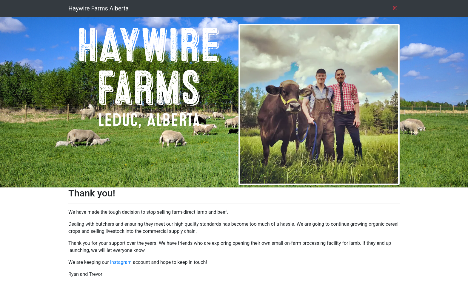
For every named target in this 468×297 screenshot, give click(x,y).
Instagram (121, 262)
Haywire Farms (98, 8)
